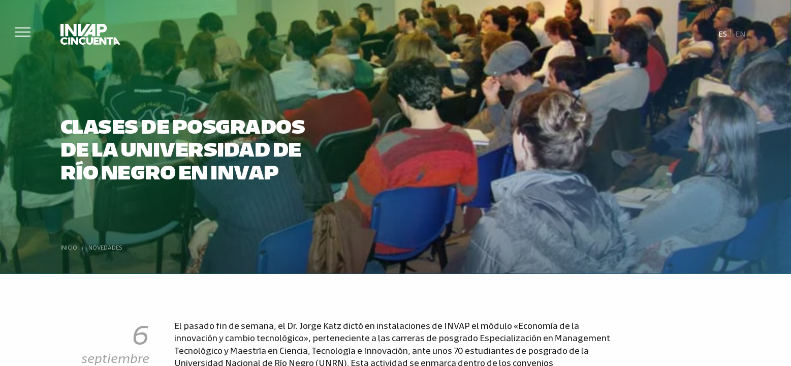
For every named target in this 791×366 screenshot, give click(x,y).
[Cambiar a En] (740, 33)
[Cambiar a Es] (723, 33)
